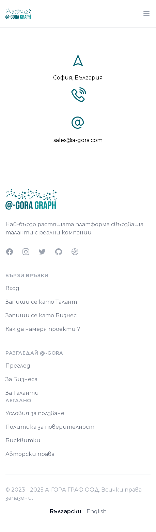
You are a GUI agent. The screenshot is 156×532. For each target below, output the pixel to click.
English (97, 511)
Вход (12, 288)
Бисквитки (23, 440)
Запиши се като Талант (41, 302)
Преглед (17, 365)
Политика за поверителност (49, 427)
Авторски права (29, 454)
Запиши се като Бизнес (41, 315)
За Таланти (22, 393)
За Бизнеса (21, 379)
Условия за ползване (34, 413)
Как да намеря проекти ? (42, 329)
